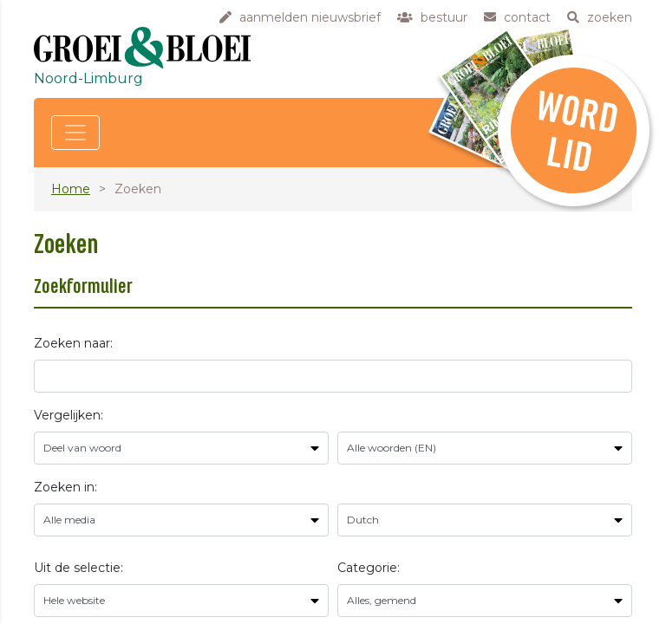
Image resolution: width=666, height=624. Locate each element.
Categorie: (368, 567)
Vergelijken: (68, 415)
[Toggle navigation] (75, 132)
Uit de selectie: (78, 567)
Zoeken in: (65, 487)
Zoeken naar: (73, 343)
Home (70, 189)
